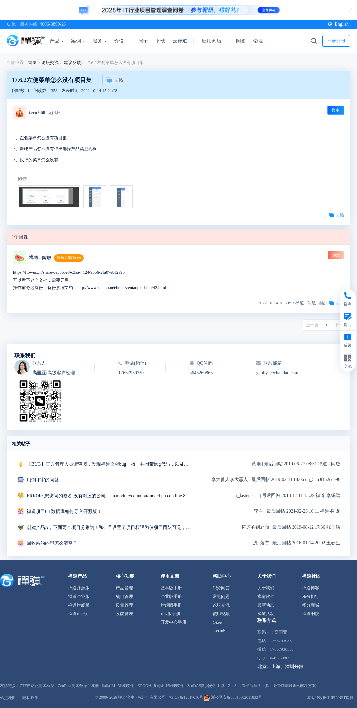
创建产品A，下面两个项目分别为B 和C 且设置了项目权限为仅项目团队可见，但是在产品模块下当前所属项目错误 (109, 527)
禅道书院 (310, 613)
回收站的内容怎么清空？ (52, 543)
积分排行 (310, 596)
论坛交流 (50, 62)
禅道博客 (310, 587)
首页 (32, 62)
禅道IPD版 (78, 613)
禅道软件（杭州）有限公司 (142, 697)
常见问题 (221, 596)
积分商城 (310, 605)
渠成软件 (126, 685)
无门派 (54, 112)
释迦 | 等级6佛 (69, 258)
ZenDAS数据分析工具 (206, 685)
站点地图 (8, 697)
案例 (78, 40)
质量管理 (124, 605)
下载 (160, 40)
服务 (99, 40)
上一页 (312, 324)
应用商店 (211, 40)
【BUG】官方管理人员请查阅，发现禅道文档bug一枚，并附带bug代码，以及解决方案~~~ (109, 464)
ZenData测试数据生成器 (78, 685)
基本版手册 (171, 587)
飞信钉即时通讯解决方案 (294, 685)
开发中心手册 (173, 622)
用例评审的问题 (43, 479)
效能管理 (124, 613)
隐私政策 (30, 697)
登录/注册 (336, 40)
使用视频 (221, 613)
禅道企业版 (78, 596)
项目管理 (124, 596)
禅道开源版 (78, 587)
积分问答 (221, 587)
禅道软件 (265, 596)
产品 (57, 40)
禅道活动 (265, 613)
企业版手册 (171, 596)
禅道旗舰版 (78, 605)
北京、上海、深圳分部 (280, 666)
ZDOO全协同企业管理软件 (160, 685)
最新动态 (265, 605)
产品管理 (124, 587)
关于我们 (265, 587)
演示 (143, 40)
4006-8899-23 (53, 24)
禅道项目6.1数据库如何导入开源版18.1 (66, 511)
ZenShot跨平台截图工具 (248, 685)
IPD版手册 (170, 613)
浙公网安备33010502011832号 (232, 697)
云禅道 (179, 40)
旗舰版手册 (171, 605)
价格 (119, 40)
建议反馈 (72, 62)
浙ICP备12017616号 (186, 697)
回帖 (114, 80)
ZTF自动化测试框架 (37, 685)
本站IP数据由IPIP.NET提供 (330, 697)
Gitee (217, 622)
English (338, 24)
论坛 (258, 40)
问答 (241, 40)
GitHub (219, 630)
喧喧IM (108, 685)
